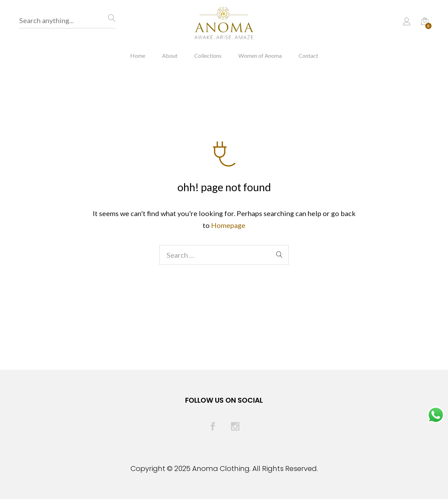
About (169, 55)
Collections (208, 55)
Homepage (228, 225)
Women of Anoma (260, 55)
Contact (308, 55)
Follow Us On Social (224, 400)
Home (137, 55)
